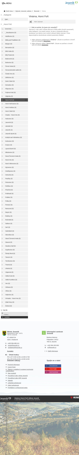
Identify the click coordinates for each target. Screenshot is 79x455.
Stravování (36, 11)
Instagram (54, 372)
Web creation (74, 397)
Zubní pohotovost (13, 385)
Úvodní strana (71, 3)
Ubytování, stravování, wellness (23, 11)
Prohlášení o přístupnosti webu (17, 387)
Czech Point (11, 367)
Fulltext (5, 314)
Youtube (53, 369)
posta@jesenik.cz (13, 345)
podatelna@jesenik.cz (15, 347)
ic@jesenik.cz (51, 347)
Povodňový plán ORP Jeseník (17, 378)
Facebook (54, 366)
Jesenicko (45, 45)
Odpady (10, 380)
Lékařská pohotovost (14, 383)
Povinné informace (14, 364)
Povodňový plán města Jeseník (18, 375)
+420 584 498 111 (13, 343)
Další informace (53, 351)
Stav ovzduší (12, 373)
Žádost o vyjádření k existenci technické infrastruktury (19, 370)
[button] (7, 3)
